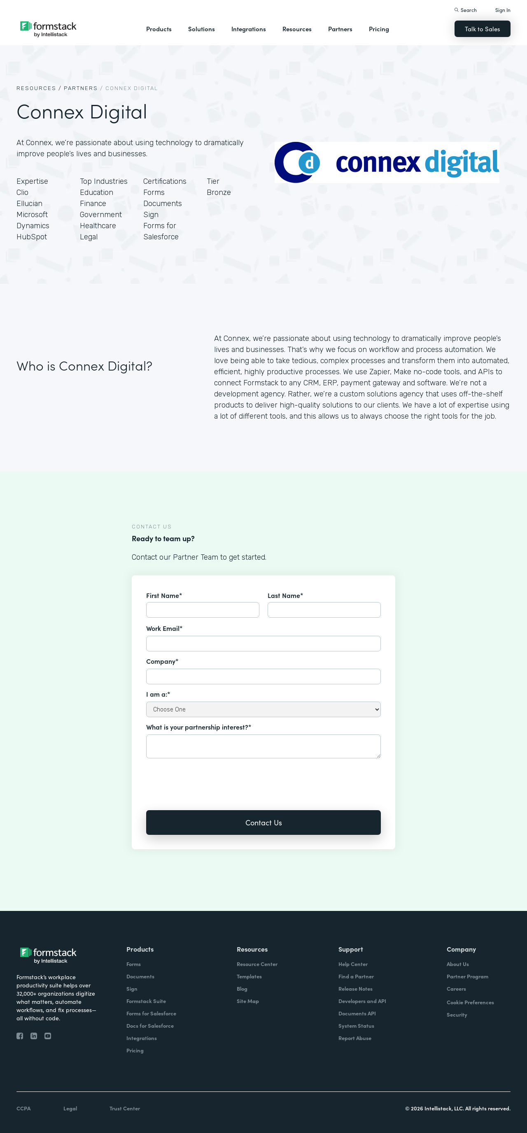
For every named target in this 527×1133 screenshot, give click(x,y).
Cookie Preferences (470, 1002)
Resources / (39, 88)
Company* (162, 660)
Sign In (503, 9)
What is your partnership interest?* (199, 726)
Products (159, 28)
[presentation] (208, 778)
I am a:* (158, 693)
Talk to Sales (482, 28)
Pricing (379, 28)
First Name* (164, 595)
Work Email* (164, 628)
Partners (340, 28)
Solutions (201, 28)
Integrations (248, 28)
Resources (297, 28)
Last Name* (285, 595)
